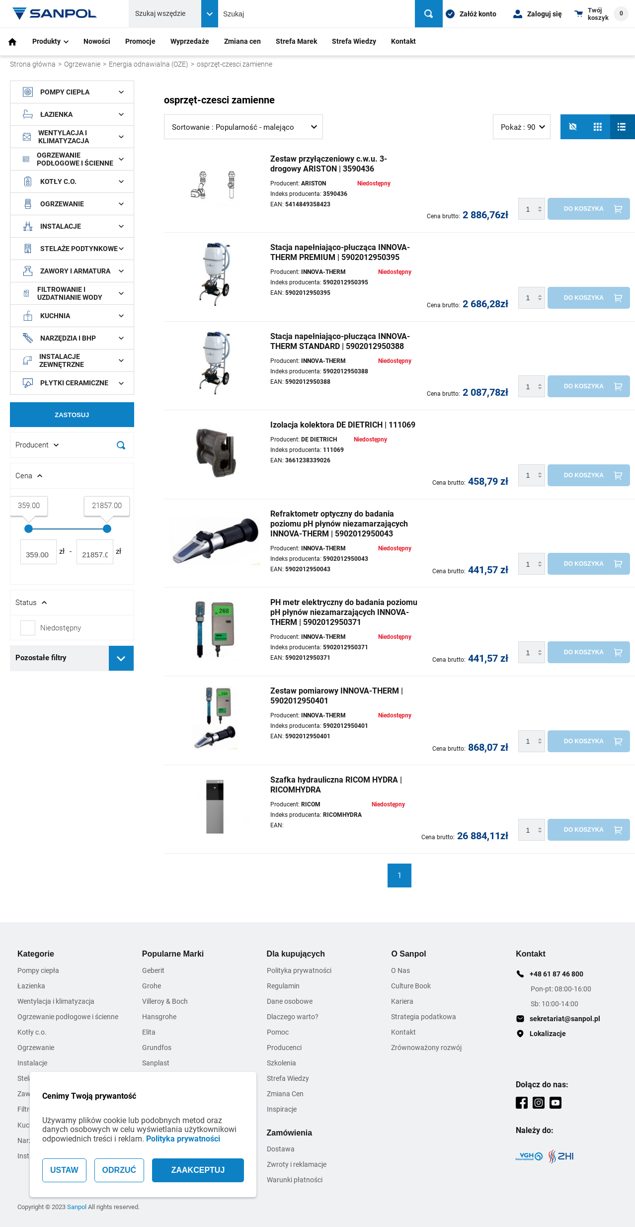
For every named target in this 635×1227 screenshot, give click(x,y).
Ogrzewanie (82, 64)
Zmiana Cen (285, 1094)
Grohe (151, 986)
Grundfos (156, 1048)
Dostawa (281, 1149)
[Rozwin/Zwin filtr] (72, 445)
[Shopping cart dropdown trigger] (601, 13)
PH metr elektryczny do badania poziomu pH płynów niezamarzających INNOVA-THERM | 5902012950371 (343, 612)
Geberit (153, 970)
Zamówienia (290, 1133)
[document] (72, 381)
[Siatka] (597, 126)
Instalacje (73, 226)
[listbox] (243, 126)
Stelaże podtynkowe (73, 249)
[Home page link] (54, 13)
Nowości (96, 41)
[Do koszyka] (589, 209)
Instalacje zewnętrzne (73, 360)
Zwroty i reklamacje (296, 1164)
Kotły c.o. (73, 181)
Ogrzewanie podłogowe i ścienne (73, 159)
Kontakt (403, 41)
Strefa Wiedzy (354, 41)
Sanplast (155, 1063)
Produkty (50, 41)
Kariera (402, 1001)
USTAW (64, 1170)
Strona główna (33, 64)
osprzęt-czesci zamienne (234, 64)
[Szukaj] (429, 13)
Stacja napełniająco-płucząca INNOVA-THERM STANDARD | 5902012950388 (340, 341)
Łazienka (73, 114)
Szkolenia (281, 1063)
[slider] (28, 529)
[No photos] (572, 126)
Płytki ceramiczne (73, 383)
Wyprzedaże (189, 41)
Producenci (284, 1048)
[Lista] (622, 126)
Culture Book (411, 986)
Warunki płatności (294, 1180)
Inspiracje (282, 1109)
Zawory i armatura (73, 271)
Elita (149, 1032)
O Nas (400, 970)
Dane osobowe (290, 1001)
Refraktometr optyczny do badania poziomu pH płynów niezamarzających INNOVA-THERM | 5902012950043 (339, 523)
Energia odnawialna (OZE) (148, 64)
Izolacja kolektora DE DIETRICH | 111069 (342, 425)
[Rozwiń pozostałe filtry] (121, 658)
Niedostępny (60, 627)
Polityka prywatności (183, 1138)
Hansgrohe (159, 1017)
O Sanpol (408, 954)
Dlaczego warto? (292, 1017)
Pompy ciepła (73, 92)
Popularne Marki (173, 954)
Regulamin (283, 986)
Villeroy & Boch (165, 1001)
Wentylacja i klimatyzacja (73, 137)
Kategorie (35, 954)
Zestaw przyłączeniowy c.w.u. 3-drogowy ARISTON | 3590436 (328, 164)
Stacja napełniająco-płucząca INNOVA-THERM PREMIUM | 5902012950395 (340, 252)
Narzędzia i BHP (73, 338)
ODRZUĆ (119, 1170)
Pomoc (278, 1032)
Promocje (140, 41)
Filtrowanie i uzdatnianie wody (73, 293)
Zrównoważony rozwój (426, 1048)
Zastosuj (72, 415)
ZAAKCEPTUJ (198, 1170)
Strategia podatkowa (423, 1017)
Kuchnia (73, 316)
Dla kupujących (296, 954)
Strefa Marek (296, 41)
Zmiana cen (242, 41)
